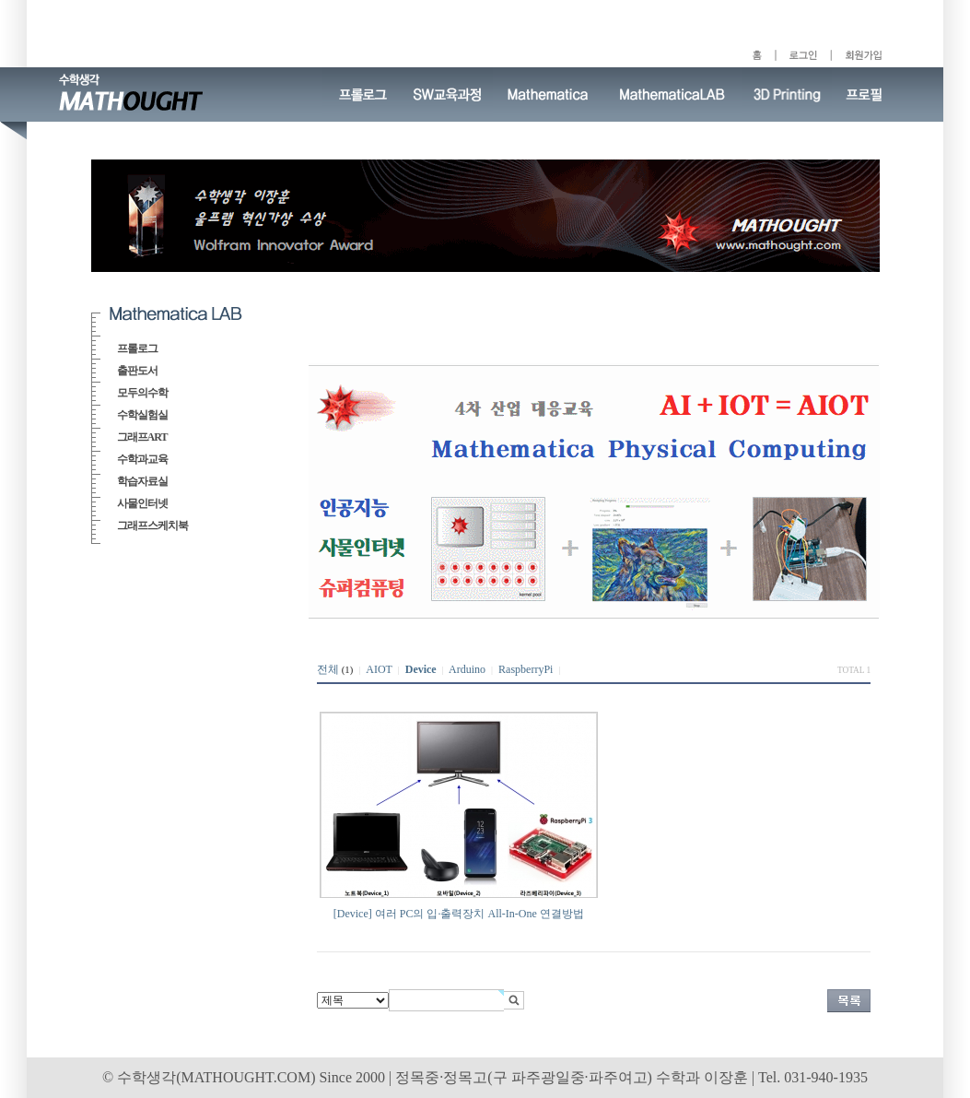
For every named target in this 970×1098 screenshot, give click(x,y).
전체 (328, 669)
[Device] (352, 913)
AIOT (379, 669)
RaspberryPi (525, 669)
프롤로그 (137, 348)
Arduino (467, 669)
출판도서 (137, 370)
